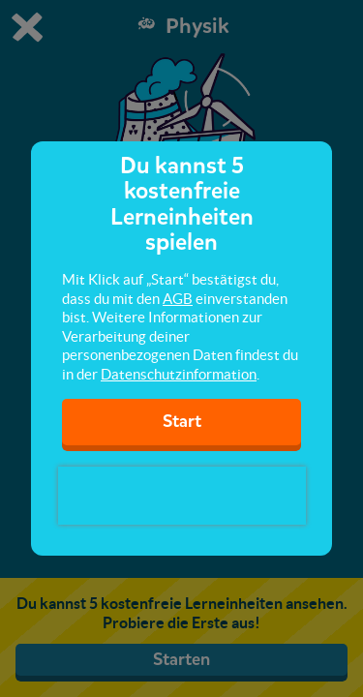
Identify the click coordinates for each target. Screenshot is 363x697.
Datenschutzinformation (179, 374)
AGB (178, 298)
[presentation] (182, 496)
